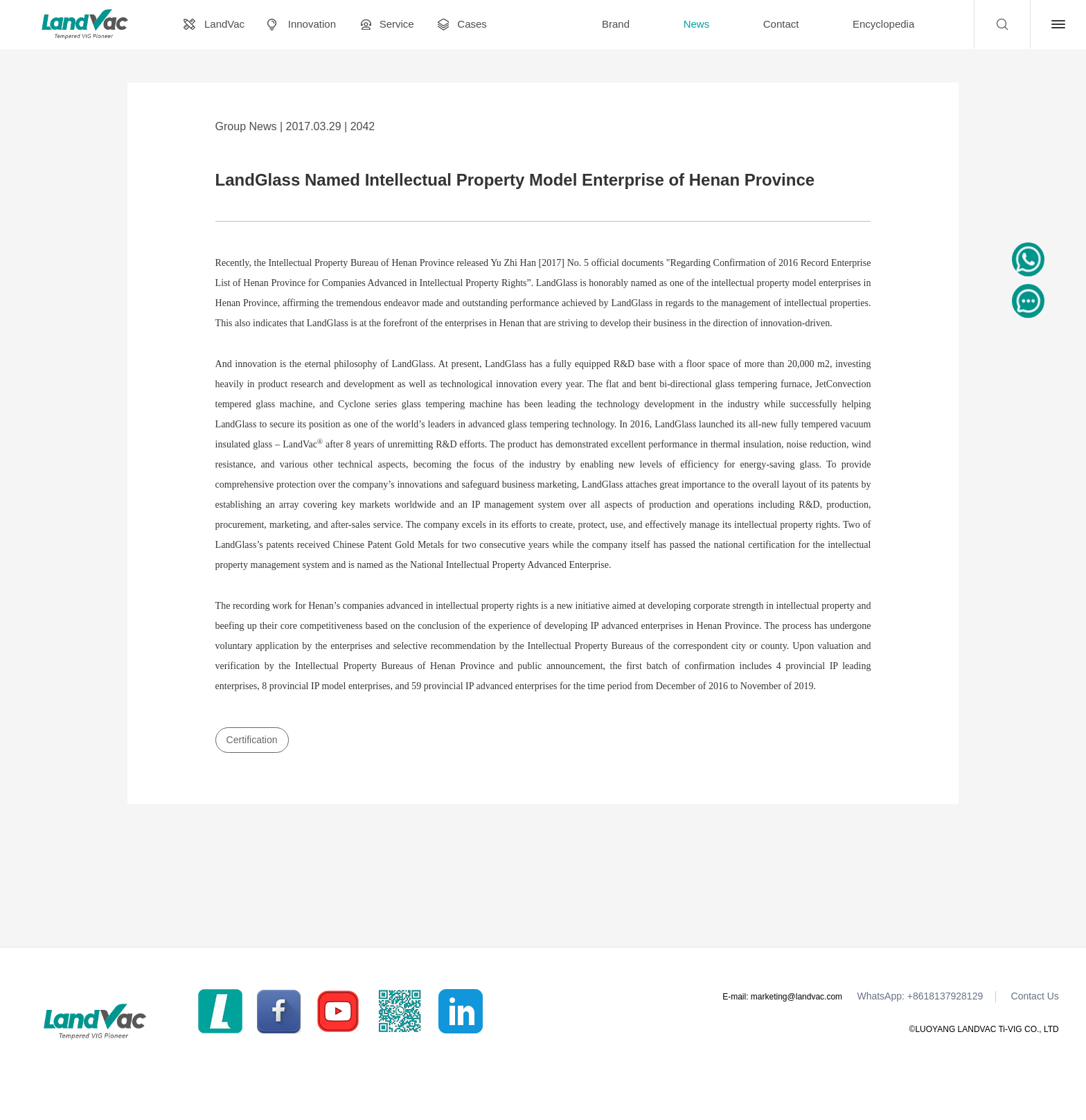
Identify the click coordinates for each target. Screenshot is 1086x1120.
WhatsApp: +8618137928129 (920, 996)
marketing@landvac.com (796, 997)
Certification (252, 739)
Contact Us (1035, 996)
